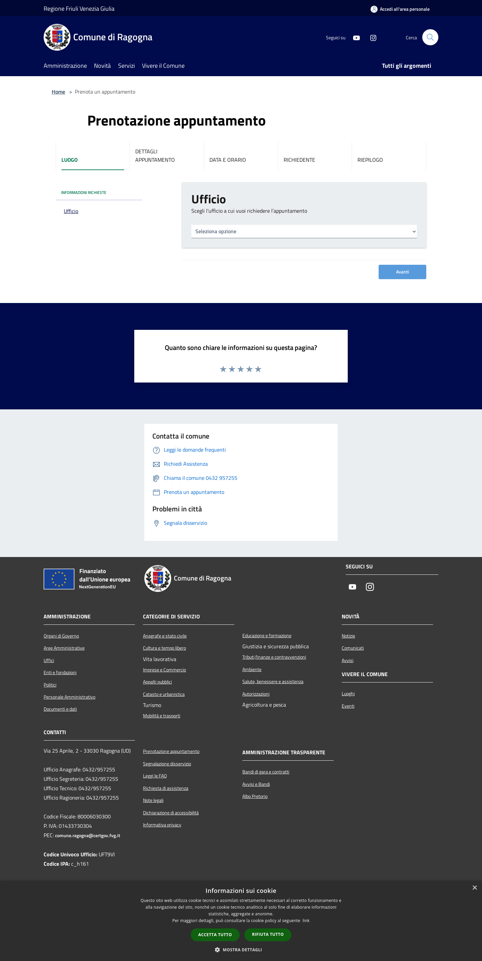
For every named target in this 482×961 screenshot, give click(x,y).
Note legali (153, 800)
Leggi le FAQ (155, 775)
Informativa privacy (162, 824)
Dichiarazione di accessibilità (171, 812)
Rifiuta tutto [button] (268, 934)
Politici (50, 685)
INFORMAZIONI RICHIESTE (83, 192)
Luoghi (348, 693)
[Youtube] (353, 37)
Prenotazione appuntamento (171, 751)
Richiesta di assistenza (165, 788)
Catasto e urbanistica (164, 694)
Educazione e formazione (266, 635)
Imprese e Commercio (164, 669)
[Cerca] (430, 37)
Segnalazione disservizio (167, 763)
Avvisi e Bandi (256, 784)
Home (58, 92)
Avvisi (347, 660)
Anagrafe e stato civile (165, 636)
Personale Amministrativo (69, 697)
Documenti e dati (60, 709)
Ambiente (251, 669)
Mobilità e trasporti (161, 715)
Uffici (49, 660)
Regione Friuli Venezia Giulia (79, 8)
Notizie (348, 636)
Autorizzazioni (256, 694)
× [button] (474, 888)
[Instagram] (370, 37)
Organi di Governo (61, 636)
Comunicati (353, 648)
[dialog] (241, 921)
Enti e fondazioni (60, 672)
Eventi (348, 706)
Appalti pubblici (157, 682)
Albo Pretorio (255, 796)
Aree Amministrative (64, 648)
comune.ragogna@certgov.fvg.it (87, 835)
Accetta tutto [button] (215, 935)
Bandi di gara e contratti (265, 771)
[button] (241, 949)
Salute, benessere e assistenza (272, 681)
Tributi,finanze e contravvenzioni (274, 657)
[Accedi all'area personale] (400, 9)
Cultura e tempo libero (164, 648)
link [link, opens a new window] (306, 920)
